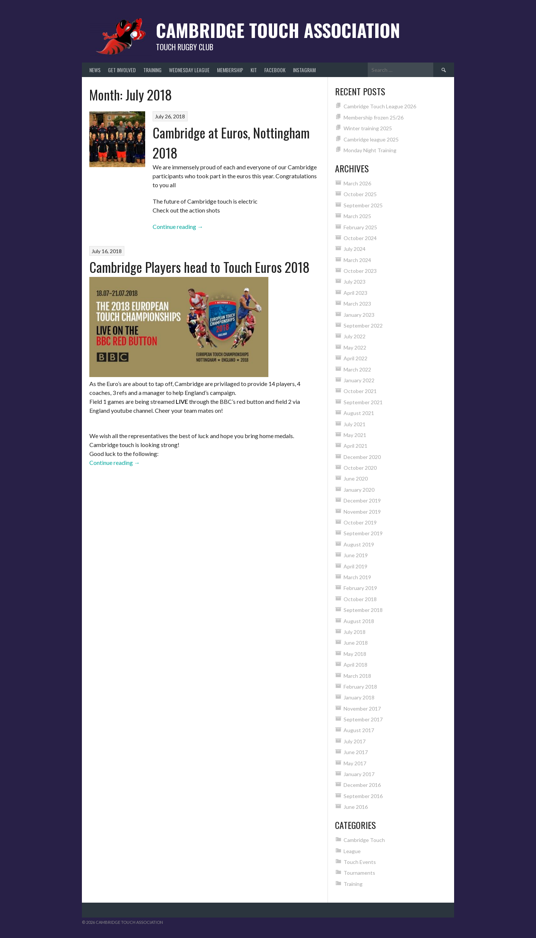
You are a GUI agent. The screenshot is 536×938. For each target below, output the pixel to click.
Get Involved (122, 70)
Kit (254, 70)
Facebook (274, 70)
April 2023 (355, 293)
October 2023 (360, 271)
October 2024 (360, 238)
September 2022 (363, 325)
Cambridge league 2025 (371, 139)
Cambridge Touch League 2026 (380, 106)
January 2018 (359, 697)
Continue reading (178, 226)
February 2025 (360, 227)
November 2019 (362, 511)
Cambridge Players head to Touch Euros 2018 (199, 267)
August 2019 (359, 544)
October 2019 (360, 522)
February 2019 (360, 588)
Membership (230, 70)
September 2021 (363, 402)
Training (152, 70)
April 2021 (355, 446)
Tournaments (359, 873)
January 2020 (359, 489)
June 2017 (356, 752)
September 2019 (363, 533)
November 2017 (362, 708)
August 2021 (359, 413)
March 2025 (357, 216)
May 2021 (355, 435)
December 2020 (362, 457)
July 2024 (355, 249)
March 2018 (357, 676)
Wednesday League (189, 70)
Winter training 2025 (368, 128)
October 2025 (360, 194)
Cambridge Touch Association (278, 30)
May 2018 (355, 654)
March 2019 (357, 577)
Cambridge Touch (364, 840)
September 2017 (363, 719)
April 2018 (355, 664)
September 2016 (363, 796)
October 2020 (360, 468)
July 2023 (355, 281)
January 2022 (359, 380)
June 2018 (356, 642)
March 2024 (357, 260)
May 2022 (355, 347)
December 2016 (362, 785)
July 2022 (355, 336)
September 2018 (363, 610)
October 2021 (360, 391)
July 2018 (355, 632)
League (352, 851)
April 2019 (355, 566)
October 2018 (360, 599)
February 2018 (360, 686)
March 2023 (357, 303)
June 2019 (356, 555)
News (94, 70)
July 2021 (355, 424)
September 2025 (363, 205)
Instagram (304, 70)
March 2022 (357, 369)
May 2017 (355, 763)
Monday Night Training (370, 150)
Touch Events (360, 862)
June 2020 (356, 478)
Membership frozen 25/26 (373, 117)
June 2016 (356, 807)
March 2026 (357, 183)
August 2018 (359, 621)
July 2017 (355, 741)
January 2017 (359, 774)
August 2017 (359, 730)
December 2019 (362, 500)
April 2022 (355, 358)
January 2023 (359, 315)
